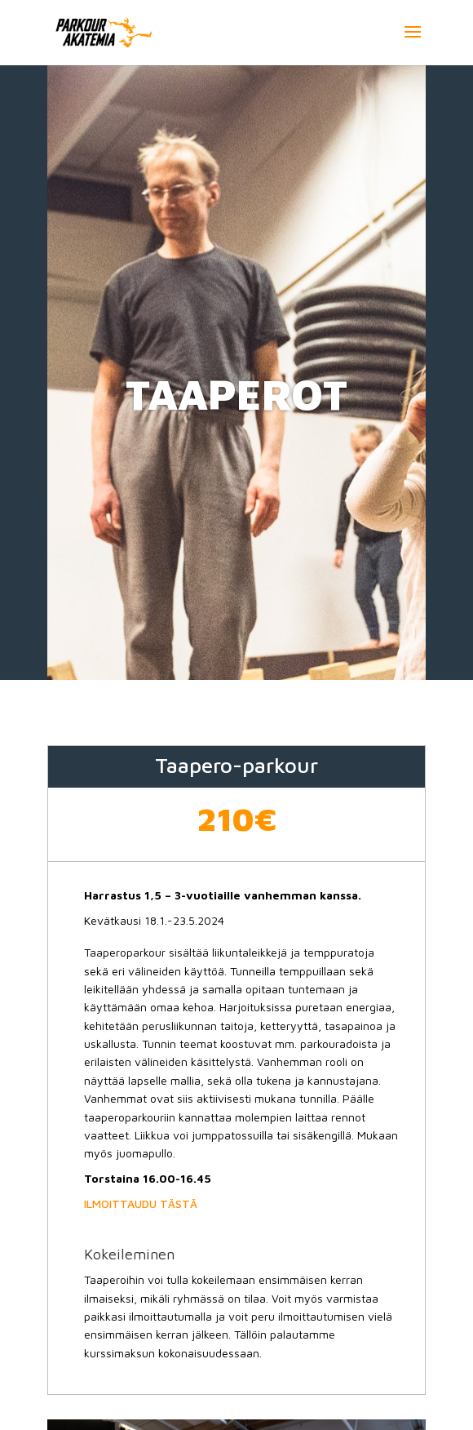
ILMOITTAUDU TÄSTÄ (140, 1203)
